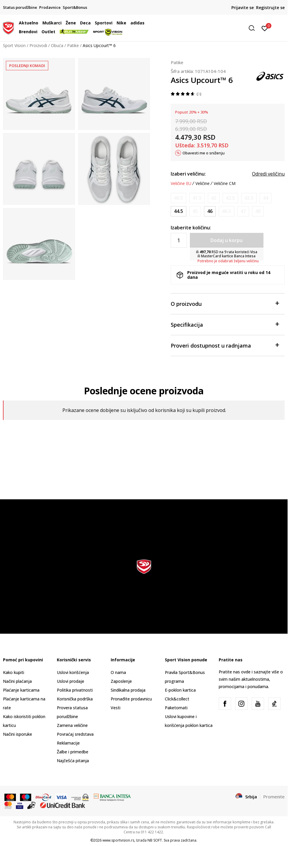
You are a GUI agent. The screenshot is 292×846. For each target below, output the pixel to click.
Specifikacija (225, 324)
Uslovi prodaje (70, 681)
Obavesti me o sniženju (203, 153)
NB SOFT (154, 840)
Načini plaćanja (17, 681)
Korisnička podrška (75, 699)
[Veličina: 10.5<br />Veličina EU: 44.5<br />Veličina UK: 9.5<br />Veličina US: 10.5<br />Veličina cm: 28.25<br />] (178, 211)
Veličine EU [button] (181, 183)
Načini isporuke (17, 734)
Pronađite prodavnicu (131, 699)
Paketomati (176, 707)
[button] (212, 28)
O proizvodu (225, 303)
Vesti (115, 707)
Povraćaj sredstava (75, 734)
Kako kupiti (13, 672)
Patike (73, 45)
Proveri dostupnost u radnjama (225, 345)
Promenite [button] (274, 797)
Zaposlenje (121, 681)
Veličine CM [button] (224, 183)
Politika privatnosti (75, 690)
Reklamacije (68, 743)
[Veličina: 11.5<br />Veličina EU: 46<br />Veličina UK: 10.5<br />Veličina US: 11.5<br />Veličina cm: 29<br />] (210, 211)
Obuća (57, 45)
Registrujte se (270, 7)
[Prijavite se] (264, 28)
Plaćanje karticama (21, 690)
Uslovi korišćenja (73, 672)
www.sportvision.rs (118, 840)
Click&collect (177, 699)
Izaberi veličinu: (188, 173)
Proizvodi (38, 45)
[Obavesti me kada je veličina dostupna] (178, 198)
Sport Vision (14, 45)
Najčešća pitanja (73, 760)
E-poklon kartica (180, 690)
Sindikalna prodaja (128, 690)
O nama (118, 672)
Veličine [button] (202, 183)
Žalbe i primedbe (72, 752)
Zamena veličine (72, 725)
